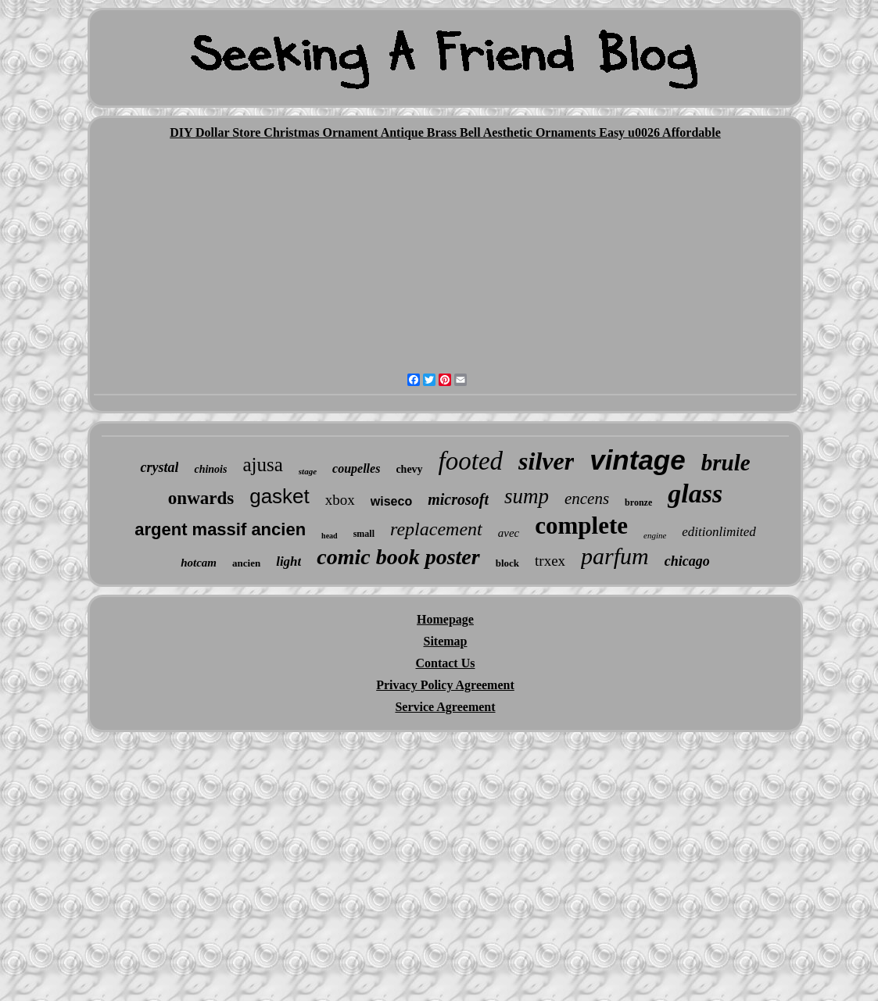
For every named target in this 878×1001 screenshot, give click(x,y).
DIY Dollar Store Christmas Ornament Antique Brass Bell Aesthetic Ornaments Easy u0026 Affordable (445, 132)
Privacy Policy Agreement (445, 685)
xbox (340, 500)
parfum (615, 556)
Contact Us (445, 663)
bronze (638, 502)
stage (308, 471)
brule (726, 462)
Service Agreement (445, 706)
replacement (436, 529)
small (363, 533)
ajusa (262, 464)
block (507, 563)
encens (586, 498)
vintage (638, 460)
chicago (687, 561)
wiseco (391, 501)
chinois (210, 469)
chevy (409, 469)
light (288, 561)
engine (654, 535)
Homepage (445, 619)
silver (546, 461)
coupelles (356, 468)
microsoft (458, 499)
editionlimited (718, 531)
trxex (550, 560)
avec (508, 533)
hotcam (199, 562)
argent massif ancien (220, 529)
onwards (201, 498)
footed (471, 461)
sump (526, 496)
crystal (159, 467)
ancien (246, 563)
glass (695, 493)
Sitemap (445, 641)
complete (581, 525)
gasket (279, 496)
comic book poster (398, 557)
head (329, 535)
